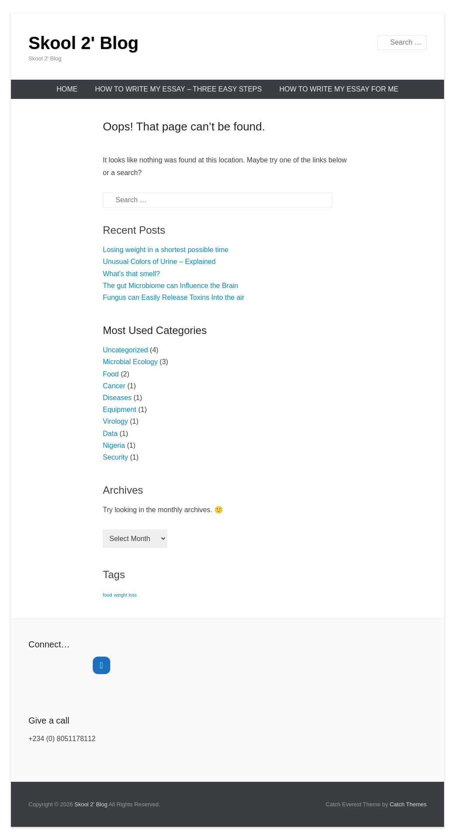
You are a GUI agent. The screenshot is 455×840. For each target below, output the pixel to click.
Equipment (119, 409)
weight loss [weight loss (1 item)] (125, 594)
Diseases (117, 397)
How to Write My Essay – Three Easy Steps (178, 89)
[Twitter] (101, 665)
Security (115, 457)
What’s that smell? (131, 274)
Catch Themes (408, 804)
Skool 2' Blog (83, 43)
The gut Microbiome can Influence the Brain (170, 285)
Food (111, 374)
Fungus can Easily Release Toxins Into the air (173, 297)
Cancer (114, 386)
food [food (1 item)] (107, 594)
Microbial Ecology (130, 362)
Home (66, 89)
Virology (115, 421)
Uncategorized (125, 350)
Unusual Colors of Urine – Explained (159, 261)
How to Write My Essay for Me (338, 89)
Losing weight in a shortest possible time (165, 249)
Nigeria (114, 445)
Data (110, 433)
